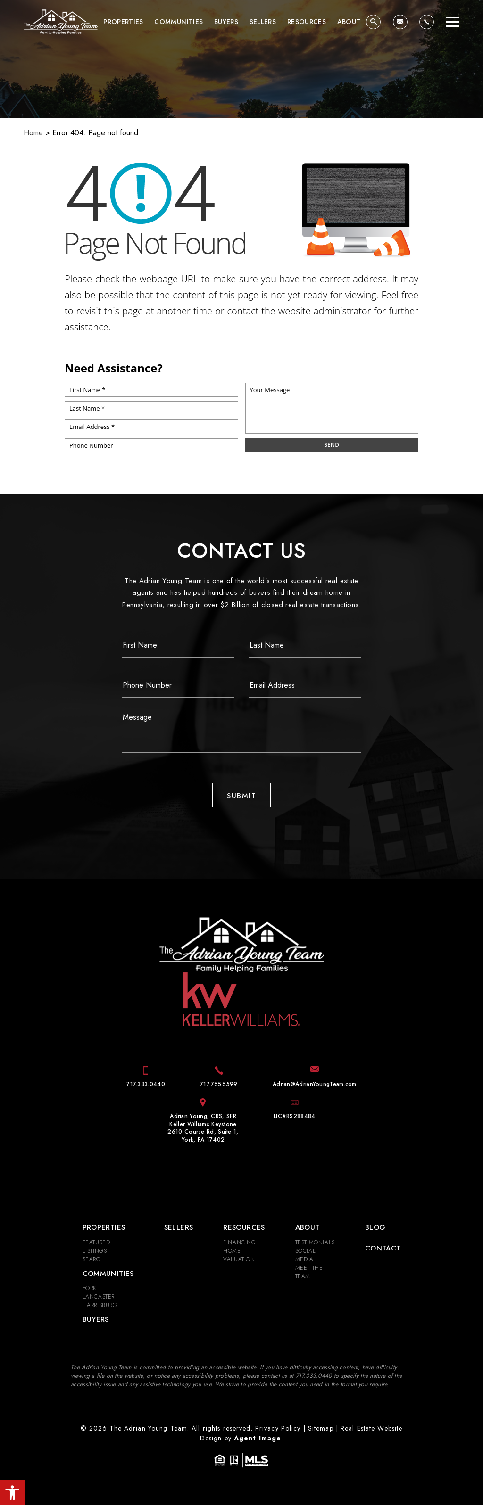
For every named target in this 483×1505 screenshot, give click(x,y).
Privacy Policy (278, 1428)
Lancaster (99, 1296)
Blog (375, 1227)
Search (94, 1259)
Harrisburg (100, 1305)
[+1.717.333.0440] (426, 22)
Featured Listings (96, 1246)
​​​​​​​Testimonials (315, 1242)
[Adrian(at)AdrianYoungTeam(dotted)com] (400, 22)
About (349, 21)
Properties (123, 21)
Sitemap (320, 1428)
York (89, 1288)
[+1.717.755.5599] (219, 1084)
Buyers (226, 21)
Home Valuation (239, 1255)
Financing (239, 1242)
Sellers (263, 21)
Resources (306, 21)
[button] (12, 1492)
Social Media (305, 1255)
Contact (383, 1248)
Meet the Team (309, 1272)
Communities (178, 21)
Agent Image (257, 1438)
